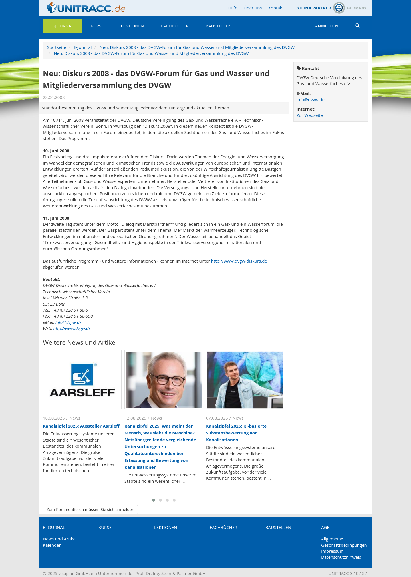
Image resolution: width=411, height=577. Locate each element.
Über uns (253, 8)
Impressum (332, 551)
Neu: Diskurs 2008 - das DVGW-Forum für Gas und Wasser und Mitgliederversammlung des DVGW (197, 47)
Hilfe (232, 8)
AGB (325, 527)
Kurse (97, 26)
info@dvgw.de (68, 322)
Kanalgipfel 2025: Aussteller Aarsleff (81, 426)
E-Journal (62, 26)
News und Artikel (60, 539)
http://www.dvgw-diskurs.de (239, 261)
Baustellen (218, 26)
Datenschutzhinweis (341, 557)
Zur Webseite (310, 115)
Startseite (56, 47)
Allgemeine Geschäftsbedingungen (344, 542)
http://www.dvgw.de (72, 328)
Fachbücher (174, 26)
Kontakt (276, 8)
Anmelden (326, 26)
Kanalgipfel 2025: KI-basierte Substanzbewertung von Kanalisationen (236, 432)
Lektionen (132, 26)
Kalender (52, 545)
